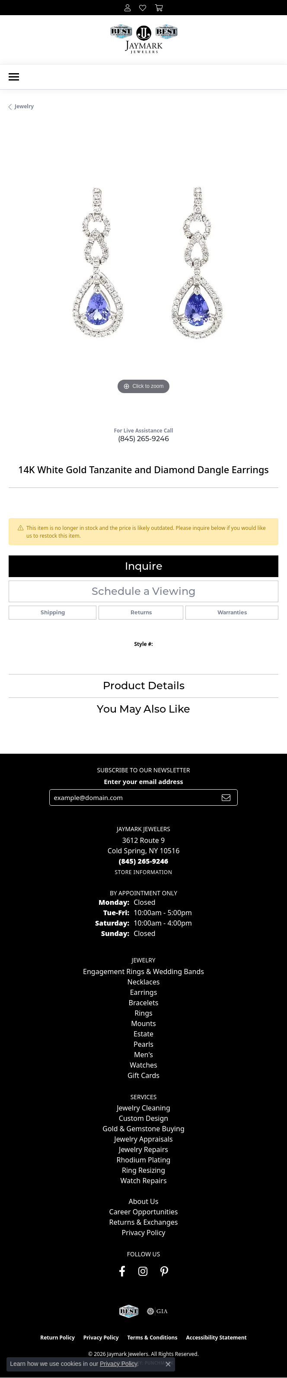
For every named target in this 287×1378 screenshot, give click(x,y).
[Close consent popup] (168, 1364)
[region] (143, 272)
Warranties (232, 612)
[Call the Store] (144, 861)
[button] (127, 7)
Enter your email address (143, 781)
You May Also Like (143, 709)
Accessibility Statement (216, 1337)
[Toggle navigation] (14, 77)
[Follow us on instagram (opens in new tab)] (143, 1271)
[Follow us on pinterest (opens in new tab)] (164, 1271)
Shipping (53, 612)
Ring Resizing (143, 1170)
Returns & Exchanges (143, 1222)
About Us (144, 1201)
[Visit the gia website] (157, 1311)
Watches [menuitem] (143, 1065)
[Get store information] (143, 872)
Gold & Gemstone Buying (143, 1128)
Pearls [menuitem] (143, 1044)
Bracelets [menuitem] (144, 1002)
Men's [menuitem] (143, 1054)
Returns (141, 612)
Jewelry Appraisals (143, 1139)
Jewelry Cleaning (143, 1108)
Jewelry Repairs (143, 1149)
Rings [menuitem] (143, 1013)
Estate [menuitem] (143, 1034)
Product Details (144, 685)
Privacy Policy (144, 1232)
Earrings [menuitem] (143, 992)
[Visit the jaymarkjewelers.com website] (128, 1311)
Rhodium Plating (144, 1160)
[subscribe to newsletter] (226, 797)
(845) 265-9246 (143, 439)
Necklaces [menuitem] (144, 982)
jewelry (24, 106)
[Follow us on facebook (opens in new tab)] (122, 1271)
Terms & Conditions (153, 1337)
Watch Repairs (143, 1180)
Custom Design (143, 1118)
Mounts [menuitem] (143, 1023)
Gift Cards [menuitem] (143, 1075)
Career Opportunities (143, 1212)
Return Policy (57, 1337)
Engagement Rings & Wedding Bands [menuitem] (143, 971)
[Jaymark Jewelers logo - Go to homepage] (143, 39)
